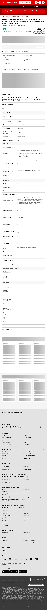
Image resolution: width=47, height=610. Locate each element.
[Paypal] (15, 559)
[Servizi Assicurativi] (27, 481)
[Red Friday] (4, 520)
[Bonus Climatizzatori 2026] (28, 512)
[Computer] (25, 435)
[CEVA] (10, 551)
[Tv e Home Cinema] (27, 437)
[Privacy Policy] (4, 540)
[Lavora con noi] (26, 489)
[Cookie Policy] (16, 580)
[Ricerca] (20, 2)
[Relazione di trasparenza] (28, 469)
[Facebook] (38, 427)
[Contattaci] (4, 455)
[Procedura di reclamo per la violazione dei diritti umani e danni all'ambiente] (13, 500)
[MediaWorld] (11, 2)
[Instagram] (41, 427)
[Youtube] (43, 427)
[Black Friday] (26, 510)
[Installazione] (4, 481)
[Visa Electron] (26, 559)
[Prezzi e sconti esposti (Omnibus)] (8, 457)
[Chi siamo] (4, 489)
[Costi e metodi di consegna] (29, 451)
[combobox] (26, 2)
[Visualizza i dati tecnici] (6, 63)
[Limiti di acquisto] (27, 457)
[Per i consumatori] (5, 466)
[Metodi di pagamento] (6, 451)
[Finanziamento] (26, 479)
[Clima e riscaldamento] (6, 440)
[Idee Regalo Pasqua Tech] (7, 517)
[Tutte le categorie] (3, 2)
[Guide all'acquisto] (27, 458)
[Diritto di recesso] (27, 532)
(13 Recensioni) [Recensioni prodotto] (23, 25)
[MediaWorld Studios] (27, 496)
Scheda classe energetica (6, 31)
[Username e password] (28, 453)
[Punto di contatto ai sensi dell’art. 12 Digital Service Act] (34, 468)
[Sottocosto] (26, 518)
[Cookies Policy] (5, 542)
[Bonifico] (15, 564)
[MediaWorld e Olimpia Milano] (7, 496)
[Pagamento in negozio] (20, 564)
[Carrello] (43, 2)
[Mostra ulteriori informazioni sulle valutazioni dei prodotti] (27, 25)
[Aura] (4, 564)
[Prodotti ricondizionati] (6, 444)
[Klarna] (26, 564)
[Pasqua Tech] (4, 510)
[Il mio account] (36, 2)
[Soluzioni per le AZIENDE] (7, 479)
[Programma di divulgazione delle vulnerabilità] (32, 497)
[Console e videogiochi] (6, 437)
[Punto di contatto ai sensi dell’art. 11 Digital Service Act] (12, 468)
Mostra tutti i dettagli (7, 260)
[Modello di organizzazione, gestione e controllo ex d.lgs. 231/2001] (13, 494)
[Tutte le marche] (26, 444)
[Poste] (15, 551)
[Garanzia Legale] (5, 532)
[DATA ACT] (25, 499)
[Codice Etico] (4, 491)
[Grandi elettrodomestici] (6, 439)
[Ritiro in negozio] (5, 453)
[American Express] (10, 559)
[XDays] (25, 520)
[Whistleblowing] (26, 491)
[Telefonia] (4, 435)
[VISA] (4, 559)
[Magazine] (4, 458)
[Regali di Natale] (5, 513)
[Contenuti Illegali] (5, 469)
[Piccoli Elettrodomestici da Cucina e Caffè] (31, 439)
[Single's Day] (26, 513)
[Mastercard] (31, 559)
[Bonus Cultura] (5, 523)
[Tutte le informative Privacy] (29, 542)
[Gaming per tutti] (27, 523)
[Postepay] (20, 559)
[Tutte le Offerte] (26, 442)
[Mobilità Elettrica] (27, 440)
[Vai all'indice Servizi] (6, 482)
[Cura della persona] (6, 442)
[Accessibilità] (4, 580)
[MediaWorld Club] (27, 493)
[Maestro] (37, 559)
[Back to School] (5, 522)
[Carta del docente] (27, 522)
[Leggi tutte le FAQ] (8, 427)
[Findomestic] (10, 564)
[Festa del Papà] (5, 518)
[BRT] (4, 551)
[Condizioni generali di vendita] (29, 455)
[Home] (3, 16)
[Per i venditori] (26, 466)
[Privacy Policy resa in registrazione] (30, 540)
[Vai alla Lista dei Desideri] (39, 2)
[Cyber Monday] (5, 512)
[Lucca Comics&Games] (6, 515)
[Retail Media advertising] (6, 497)
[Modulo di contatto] (18, 427)
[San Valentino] (26, 515)
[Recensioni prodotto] (16, 25)
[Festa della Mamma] (27, 517)
